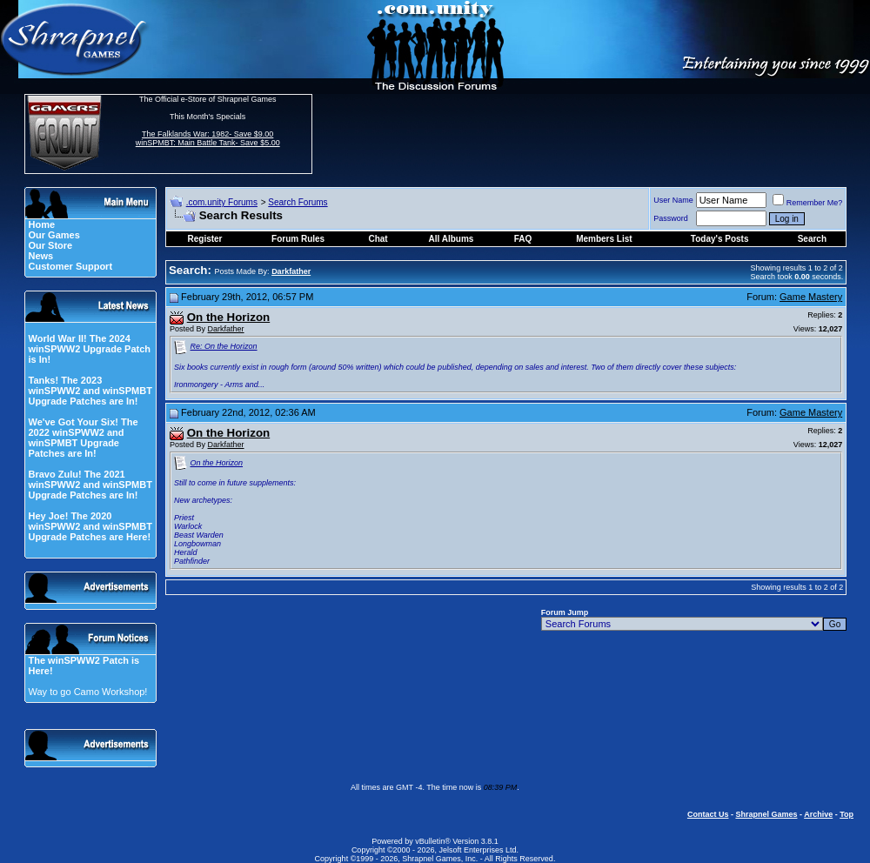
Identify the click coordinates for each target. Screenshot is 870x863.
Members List (604, 239)
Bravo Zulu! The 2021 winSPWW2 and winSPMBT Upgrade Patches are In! (89, 484)
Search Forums (297, 202)
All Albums (451, 239)
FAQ (523, 239)
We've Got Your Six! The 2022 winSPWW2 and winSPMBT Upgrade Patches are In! (82, 437)
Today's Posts (720, 239)
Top (846, 814)
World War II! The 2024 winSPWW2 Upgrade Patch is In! (89, 349)
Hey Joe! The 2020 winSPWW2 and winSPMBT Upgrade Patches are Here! (89, 526)
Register (205, 239)
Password (670, 218)
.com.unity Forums (222, 202)
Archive (818, 814)
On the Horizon (217, 462)
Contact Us (708, 814)
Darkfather (226, 328)
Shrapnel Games (766, 814)
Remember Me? (808, 202)
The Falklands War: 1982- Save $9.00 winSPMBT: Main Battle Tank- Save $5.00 (208, 138)
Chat (377, 239)
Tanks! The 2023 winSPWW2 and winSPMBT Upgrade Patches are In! (89, 390)
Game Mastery (811, 296)
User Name (673, 200)
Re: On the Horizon (224, 346)
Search (812, 239)
